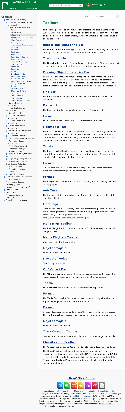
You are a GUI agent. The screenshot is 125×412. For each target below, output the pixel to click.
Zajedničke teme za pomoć (16, 200)
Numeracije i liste (15, 151)
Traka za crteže (54, 58)
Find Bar (14, 49)
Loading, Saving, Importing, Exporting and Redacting (18, 162)
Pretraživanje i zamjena (17, 174)
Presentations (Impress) (15, 182)
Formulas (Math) (12, 190)
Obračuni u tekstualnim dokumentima (16, 142)
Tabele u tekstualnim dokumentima (15, 122)
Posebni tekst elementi (17, 146)
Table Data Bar (17, 96)
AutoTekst (51, 190)
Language (30, 8)
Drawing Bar (16, 42)
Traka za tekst (16, 98)
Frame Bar (15, 66)
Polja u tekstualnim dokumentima (21, 138)
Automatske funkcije (16, 148)
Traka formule (16, 64)
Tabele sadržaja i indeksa (18, 135)
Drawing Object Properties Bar (66, 72)
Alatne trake (16, 32)
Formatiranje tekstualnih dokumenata (17, 109)
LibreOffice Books (81, 378)
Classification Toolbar (59, 342)
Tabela (48, 146)
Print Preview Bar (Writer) (21, 81)
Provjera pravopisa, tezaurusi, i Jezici (19, 155)
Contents (6, 16)
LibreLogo (50, 204)
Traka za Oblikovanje (19, 62)
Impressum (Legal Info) (49, 391)
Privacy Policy (66, 391)
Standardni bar (17, 88)
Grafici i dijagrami (13, 192)
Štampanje (12, 171)
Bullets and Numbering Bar (22, 37)
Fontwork (15, 52)
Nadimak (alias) (54, 127)
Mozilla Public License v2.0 (83, 396)
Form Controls (17, 54)
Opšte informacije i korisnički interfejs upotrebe (19, 23)
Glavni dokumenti (15, 166)
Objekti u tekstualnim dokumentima (16, 127)
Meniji (13, 30)
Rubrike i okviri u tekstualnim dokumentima (19, 132)
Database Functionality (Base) (18, 187)
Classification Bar (18, 40)
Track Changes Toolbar (20, 100)
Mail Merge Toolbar (19, 76)
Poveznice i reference (17, 169)
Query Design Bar (18, 83)
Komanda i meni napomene (19, 27)
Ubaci (13, 71)
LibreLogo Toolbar (18, 74)
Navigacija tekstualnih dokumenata (16, 104)
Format (48, 116)
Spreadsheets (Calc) (14, 179)
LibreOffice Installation (15, 197)
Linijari (13, 86)
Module (13, 8)
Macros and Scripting (14, 195)
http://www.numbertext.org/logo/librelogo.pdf (66, 217)
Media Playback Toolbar (61, 237)
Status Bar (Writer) (19, 91)
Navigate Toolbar (56, 258)
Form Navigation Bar (19, 59)
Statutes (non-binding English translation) (91, 391)
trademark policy (105, 403)
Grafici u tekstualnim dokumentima (15, 116)
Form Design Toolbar (19, 57)
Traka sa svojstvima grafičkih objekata (22, 46)
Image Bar (15, 69)
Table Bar (15, 93)
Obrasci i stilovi (14, 113)
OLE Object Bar (17, 79)
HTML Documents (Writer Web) (19, 177)
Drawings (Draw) (13, 184)
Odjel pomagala (54, 248)
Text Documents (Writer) (16, 19)
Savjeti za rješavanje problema (20, 159)
